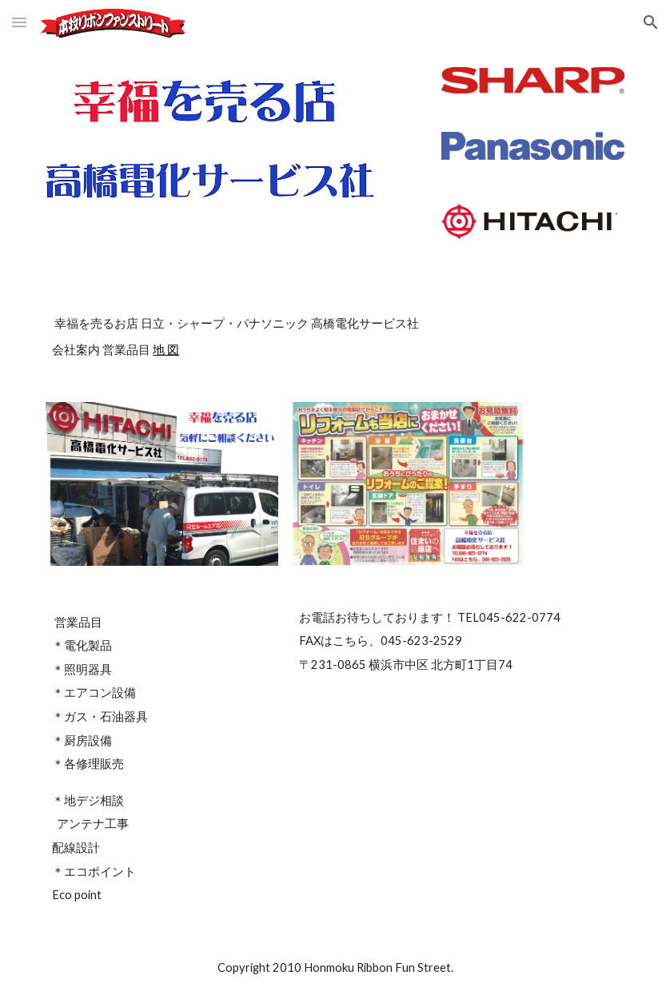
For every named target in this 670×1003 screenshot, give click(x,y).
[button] (19, 22)
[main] (335, 336)
